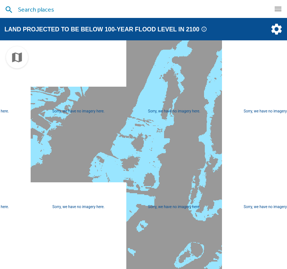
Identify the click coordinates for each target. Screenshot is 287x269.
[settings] (276, 29)
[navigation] (278, 9)
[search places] (128, 9)
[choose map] (17, 57)
